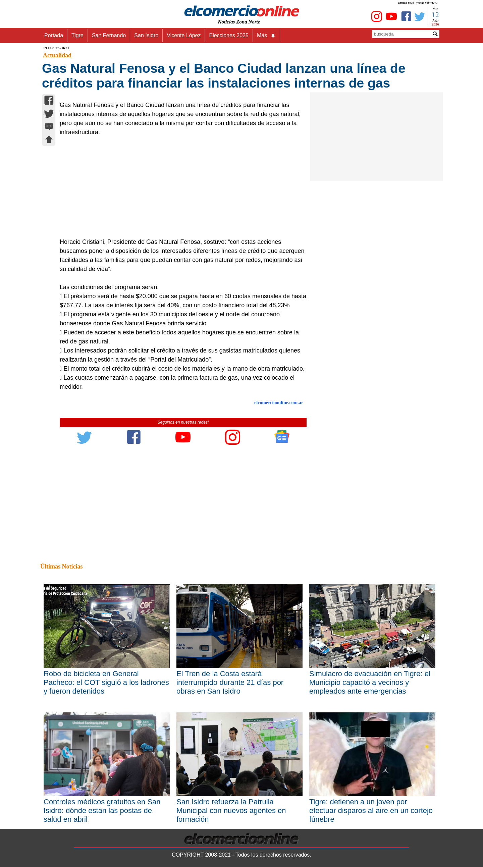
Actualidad (57, 55)
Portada (53, 35)
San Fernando (109, 35)
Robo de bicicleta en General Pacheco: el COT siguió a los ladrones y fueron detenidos (106, 682)
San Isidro (146, 35)
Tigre (77, 35)
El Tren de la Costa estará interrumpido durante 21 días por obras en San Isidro (229, 682)
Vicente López (184, 35)
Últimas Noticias (61, 566)
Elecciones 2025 (228, 35)
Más (266, 36)
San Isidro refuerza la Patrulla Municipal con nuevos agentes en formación (231, 810)
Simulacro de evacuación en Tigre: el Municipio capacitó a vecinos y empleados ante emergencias (369, 682)
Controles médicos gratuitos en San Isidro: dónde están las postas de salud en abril (102, 810)
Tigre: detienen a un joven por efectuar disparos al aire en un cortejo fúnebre (371, 810)
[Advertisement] (179, 187)
